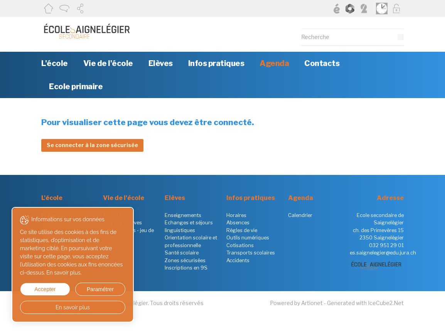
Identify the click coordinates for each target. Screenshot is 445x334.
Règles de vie (241, 230)
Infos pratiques (216, 63)
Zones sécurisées (185, 260)
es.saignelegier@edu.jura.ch (383, 252)
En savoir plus (70, 307)
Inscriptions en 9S (186, 267)
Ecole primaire (76, 86)
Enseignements (183, 215)
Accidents (237, 260)
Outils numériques (247, 237)
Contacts (321, 63)
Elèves (160, 63)
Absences (237, 222)
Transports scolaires (250, 252)
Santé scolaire (182, 252)
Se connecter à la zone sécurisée (92, 145)
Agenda (274, 63)
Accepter (43, 289)
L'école (54, 63)
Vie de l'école (108, 63)
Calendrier (300, 215)
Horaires (236, 215)
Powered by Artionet (296, 303)
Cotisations (240, 245)
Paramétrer (96, 289)
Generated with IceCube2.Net (365, 303)
